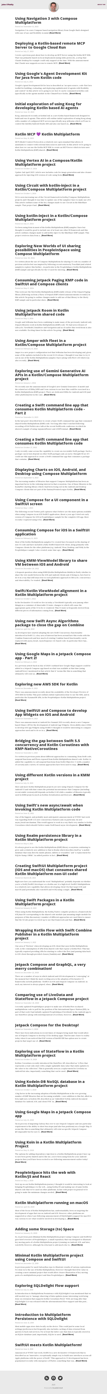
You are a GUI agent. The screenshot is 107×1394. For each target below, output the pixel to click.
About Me (101, 4)
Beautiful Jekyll (58, 1388)
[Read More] (55, 33)
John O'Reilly (7, 4)
